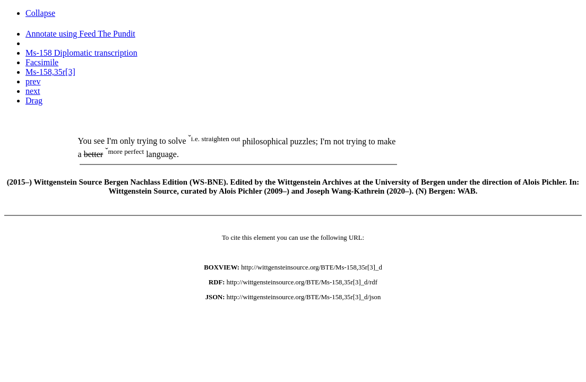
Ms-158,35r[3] (50, 71)
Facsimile (41, 62)
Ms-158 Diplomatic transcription (81, 52)
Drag (33, 100)
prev (32, 81)
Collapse (40, 13)
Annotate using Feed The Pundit (80, 33)
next (32, 91)
